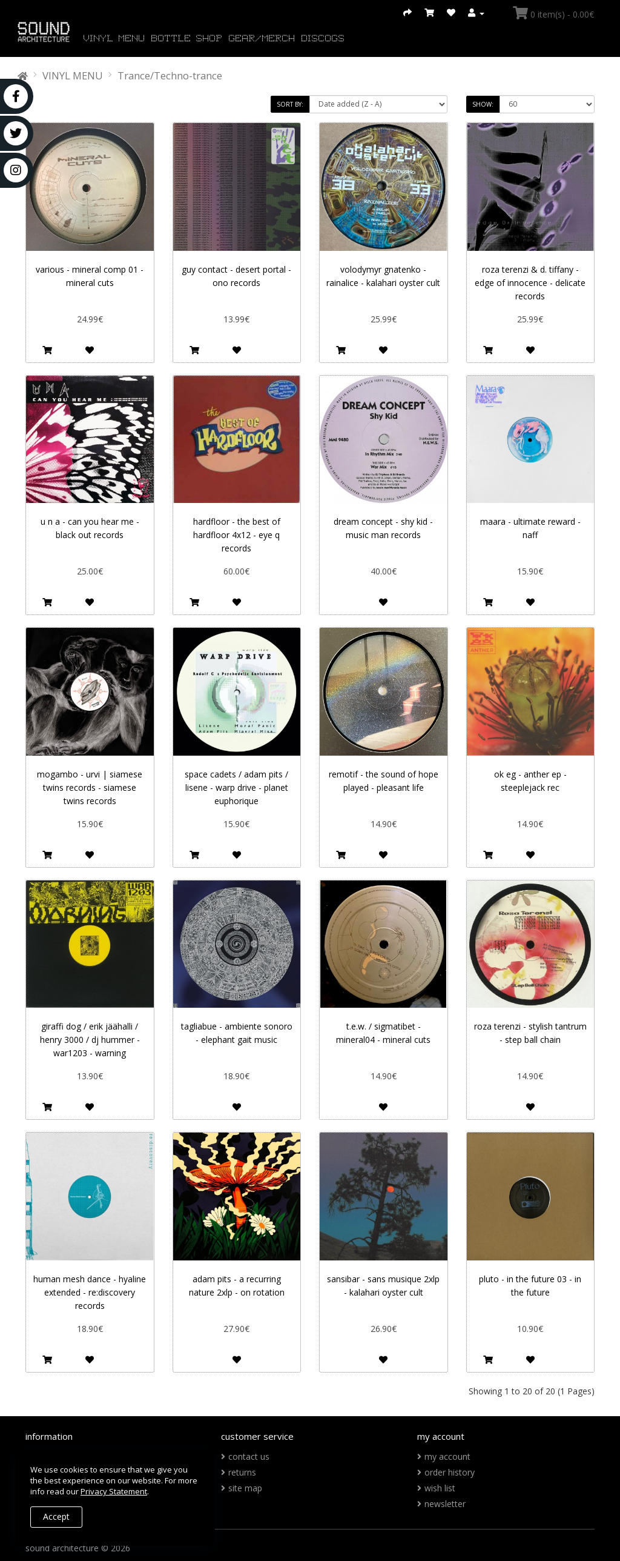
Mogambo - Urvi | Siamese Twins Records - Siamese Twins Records (89, 787)
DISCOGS (323, 39)
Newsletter (445, 1503)
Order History (449, 1472)
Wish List (439, 1488)
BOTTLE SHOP (187, 39)
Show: (482, 104)
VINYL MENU (114, 39)
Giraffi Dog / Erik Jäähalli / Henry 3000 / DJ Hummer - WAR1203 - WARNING (90, 1039)
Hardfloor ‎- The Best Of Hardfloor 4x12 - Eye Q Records (236, 535)
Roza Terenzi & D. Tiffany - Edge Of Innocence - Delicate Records (530, 283)
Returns (242, 1472)
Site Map (245, 1488)
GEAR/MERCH (262, 39)
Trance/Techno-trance (169, 75)
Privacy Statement (114, 1491)
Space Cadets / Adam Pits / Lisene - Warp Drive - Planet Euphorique (236, 787)
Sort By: (290, 104)
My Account (447, 1456)
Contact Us (248, 1456)
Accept (56, 1516)
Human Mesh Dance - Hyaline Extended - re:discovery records (89, 1292)
